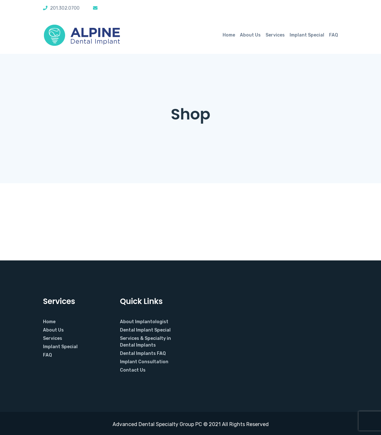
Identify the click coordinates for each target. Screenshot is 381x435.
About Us (250, 35)
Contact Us (133, 370)
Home (229, 35)
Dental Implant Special (145, 330)
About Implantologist (144, 321)
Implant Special (307, 35)
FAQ (333, 35)
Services (275, 35)
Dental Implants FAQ (143, 353)
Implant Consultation (144, 362)
